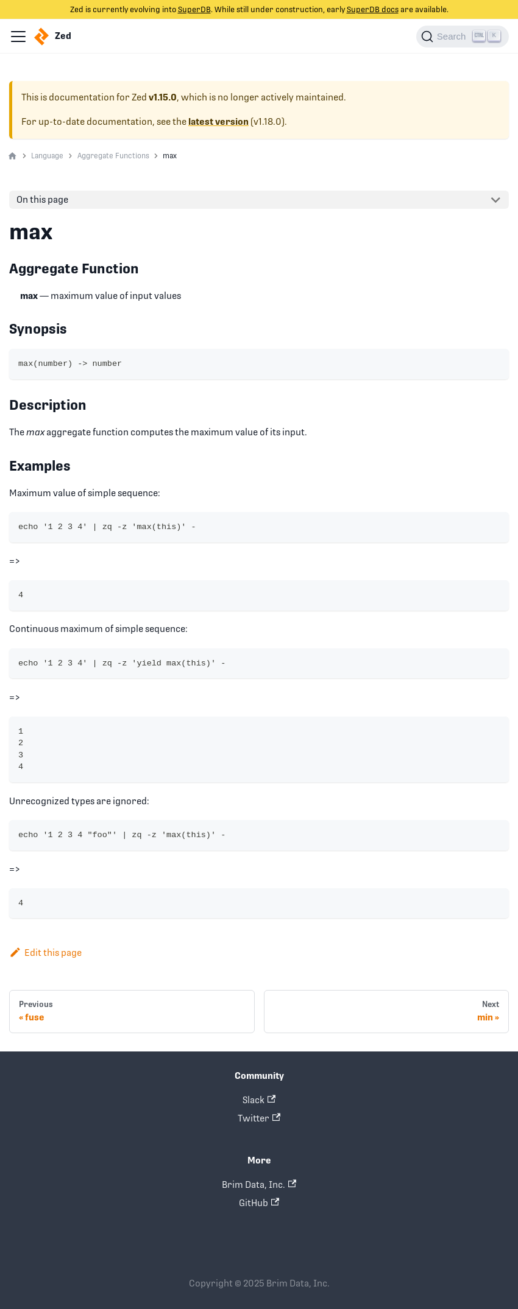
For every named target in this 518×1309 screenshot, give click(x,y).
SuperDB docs (373, 9)
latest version (218, 121)
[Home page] (12, 156)
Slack (259, 1100)
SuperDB (194, 9)
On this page (42, 199)
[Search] (462, 36)
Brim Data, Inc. (259, 1184)
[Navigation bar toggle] (18, 36)
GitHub (259, 1203)
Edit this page (45, 952)
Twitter (259, 1118)
